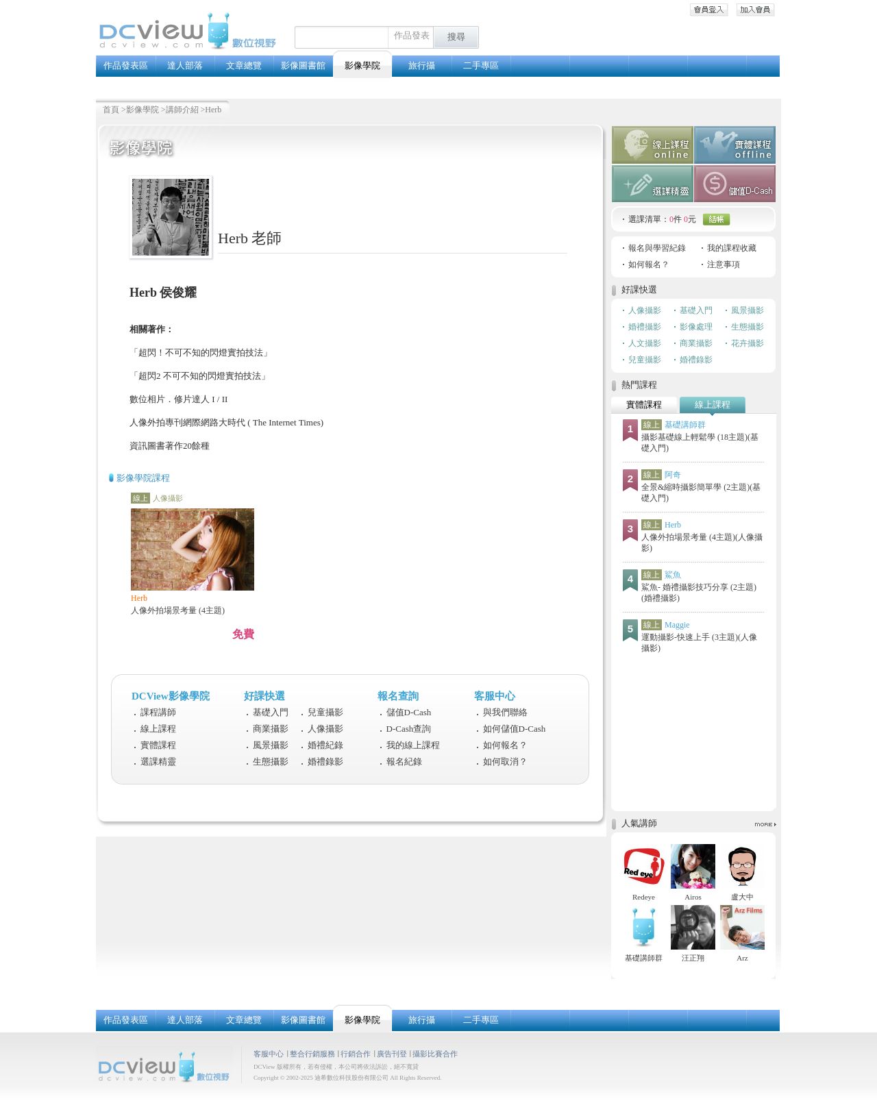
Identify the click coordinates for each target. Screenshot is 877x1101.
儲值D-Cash (409, 712)
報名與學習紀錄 (657, 248)
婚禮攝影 (644, 327)
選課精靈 (158, 761)
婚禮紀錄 (325, 745)
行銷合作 (356, 1054)
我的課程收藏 (731, 248)
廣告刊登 (392, 1054)
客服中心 (269, 1054)
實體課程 (158, 745)
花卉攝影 (747, 343)
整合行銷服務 (312, 1054)
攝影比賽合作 (435, 1054)
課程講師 (158, 712)
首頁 (111, 109)
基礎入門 (270, 712)
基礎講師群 (644, 958)
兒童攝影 (325, 712)
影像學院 (142, 109)
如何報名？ (505, 745)
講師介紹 (182, 109)
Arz (742, 958)
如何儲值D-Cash (514, 728)
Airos (692, 897)
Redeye (643, 897)
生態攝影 (270, 761)
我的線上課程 (413, 745)
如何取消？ (505, 761)
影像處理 (696, 327)
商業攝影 (270, 728)
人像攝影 (325, 728)
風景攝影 (270, 745)
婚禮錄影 (325, 761)
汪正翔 (693, 958)
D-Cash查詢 (409, 728)
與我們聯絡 (505, 712)
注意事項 (723, 264)
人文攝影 (644, 343)
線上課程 (158, 728)
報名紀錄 (404, 761)
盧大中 (742, 897)
